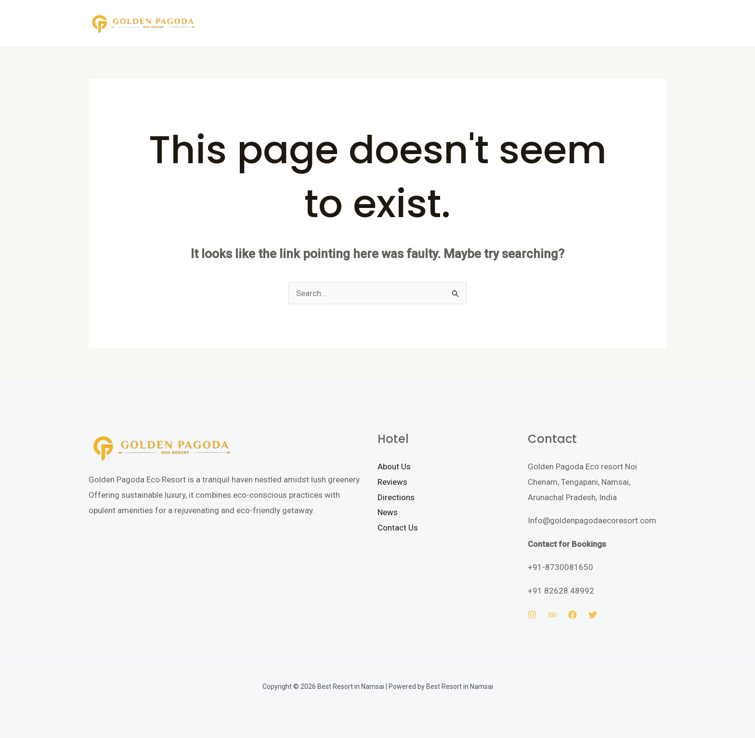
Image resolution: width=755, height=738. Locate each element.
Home (233, 23)
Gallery (313, 23)
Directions (396, 497)
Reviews (392, 482)
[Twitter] (592, 614)
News (388, 512)
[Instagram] (532, 614)
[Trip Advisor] (552, 614)
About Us (394, 466)
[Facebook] (572, 614)
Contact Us (398, 527)
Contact (358, 23)
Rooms (272, 23)
